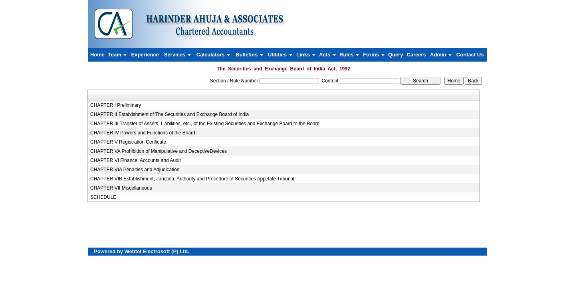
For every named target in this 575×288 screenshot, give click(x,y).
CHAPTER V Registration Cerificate (128, 142)
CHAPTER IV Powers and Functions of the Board (142, 133)
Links (305, 55)
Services (177, 55)
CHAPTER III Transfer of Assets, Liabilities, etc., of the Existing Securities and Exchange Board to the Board (204, 123)
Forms (373, 55)
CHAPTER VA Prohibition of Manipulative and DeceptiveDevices (158, 151)
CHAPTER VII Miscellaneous (121, 188)
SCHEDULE (103, 197)
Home (97, 55)
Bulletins (249, 55)
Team (117, 55)
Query (395, 55)
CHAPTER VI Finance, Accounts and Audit (135, 160)
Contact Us (470, 55)
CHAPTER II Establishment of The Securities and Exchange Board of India (169, 114)
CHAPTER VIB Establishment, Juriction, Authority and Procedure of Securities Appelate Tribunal (192, 179)
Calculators (213, 55)
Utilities (280, 55)
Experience (145, 55)
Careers (416, 55)
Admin (441, 55)
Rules (349, 55)
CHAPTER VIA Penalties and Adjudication (134, 169)
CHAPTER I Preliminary (115, 105)
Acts (327, 55)
